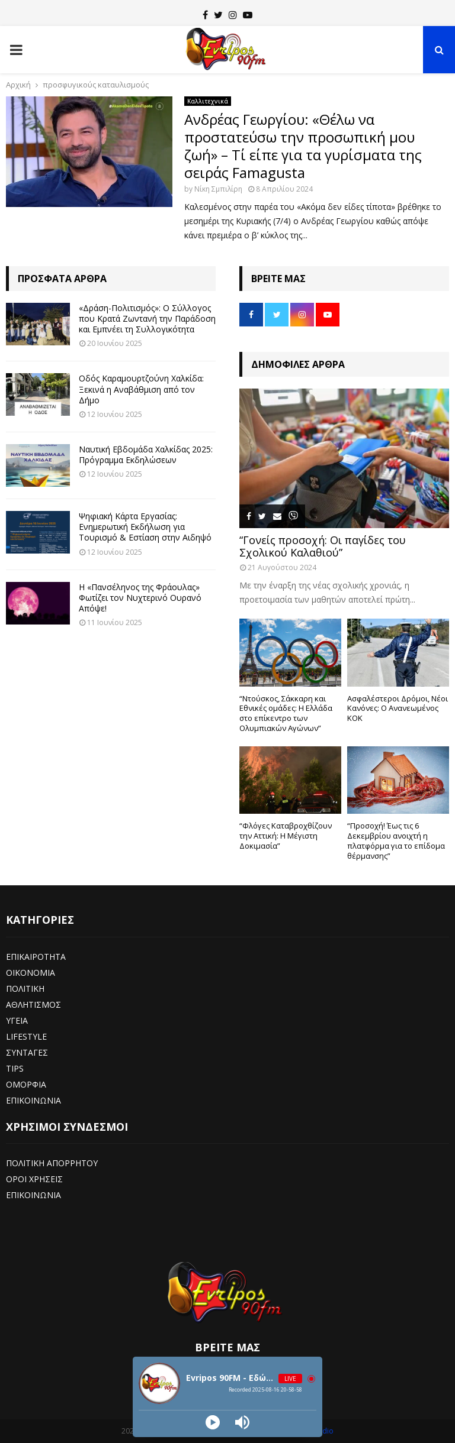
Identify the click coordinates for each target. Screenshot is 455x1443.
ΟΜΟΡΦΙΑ (26, 1084)
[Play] (213, 1422)
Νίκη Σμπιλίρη (218, 189)
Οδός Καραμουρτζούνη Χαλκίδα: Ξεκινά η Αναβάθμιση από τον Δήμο (141, 389)
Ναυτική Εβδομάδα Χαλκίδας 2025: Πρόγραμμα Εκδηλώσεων (146, 454)
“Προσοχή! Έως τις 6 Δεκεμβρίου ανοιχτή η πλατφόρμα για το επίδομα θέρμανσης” (396, 840)
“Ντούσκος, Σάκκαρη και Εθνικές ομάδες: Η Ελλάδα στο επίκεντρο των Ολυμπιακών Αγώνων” (285, 713)
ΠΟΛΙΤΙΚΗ (25, 988)
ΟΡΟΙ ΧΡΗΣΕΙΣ (34, 1179)
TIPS (15, 1068)
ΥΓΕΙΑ (17, 1020)
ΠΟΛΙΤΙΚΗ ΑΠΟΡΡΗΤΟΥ (52, 1163)
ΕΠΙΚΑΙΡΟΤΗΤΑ (36, 956)
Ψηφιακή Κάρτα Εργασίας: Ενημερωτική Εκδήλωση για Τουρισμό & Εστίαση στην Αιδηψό (145, 526)
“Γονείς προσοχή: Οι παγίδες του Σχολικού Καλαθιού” (322, 546)
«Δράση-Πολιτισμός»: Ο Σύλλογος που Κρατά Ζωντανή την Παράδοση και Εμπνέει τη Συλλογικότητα (147, 318)
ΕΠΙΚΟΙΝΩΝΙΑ (33, 1100)
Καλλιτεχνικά (207, 101)
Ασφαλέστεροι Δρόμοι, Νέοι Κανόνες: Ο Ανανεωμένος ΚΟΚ (397, 708)
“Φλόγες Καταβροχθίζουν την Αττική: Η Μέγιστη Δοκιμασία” (285, 835)
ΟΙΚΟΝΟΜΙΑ (30, 972)
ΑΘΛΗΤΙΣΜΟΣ (33, 1004)
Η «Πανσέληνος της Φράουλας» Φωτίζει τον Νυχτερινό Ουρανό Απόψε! (140, 597)
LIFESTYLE (26, 1036)
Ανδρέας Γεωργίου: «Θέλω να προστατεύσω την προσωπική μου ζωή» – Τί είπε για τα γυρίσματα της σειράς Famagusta (303, 145)
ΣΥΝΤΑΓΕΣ (27, 1052)
